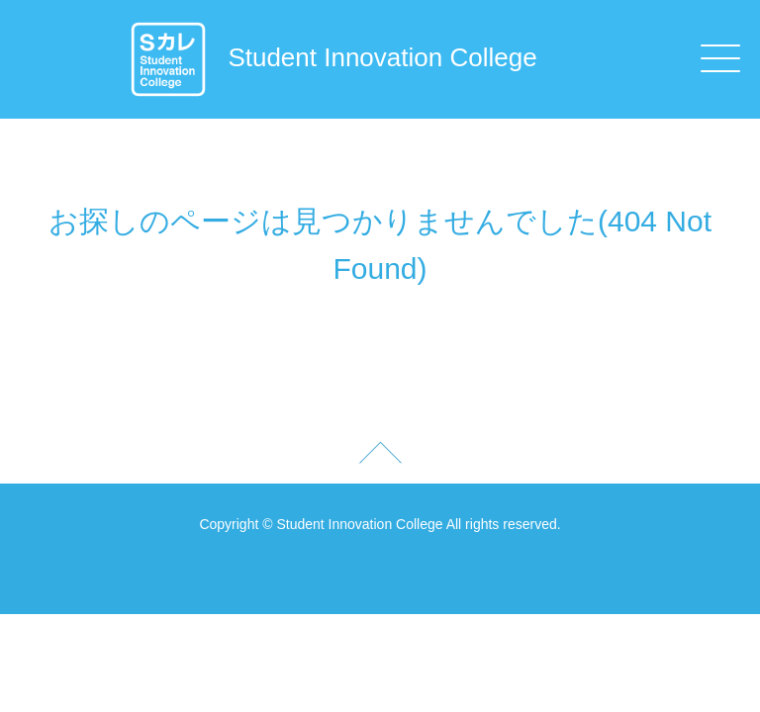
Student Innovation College (332, 57)
